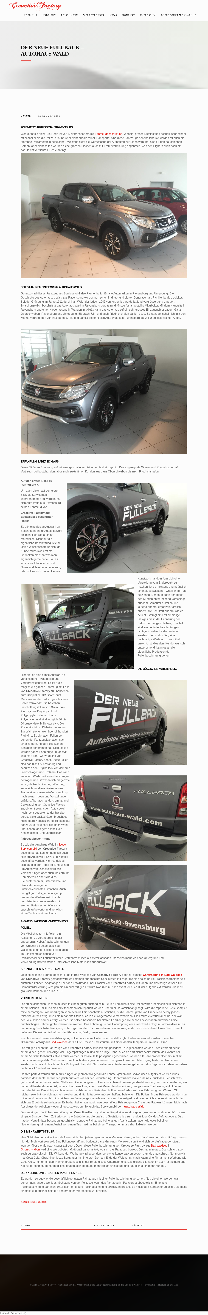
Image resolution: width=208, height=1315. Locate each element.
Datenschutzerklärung (178, 15)
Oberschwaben (30, 1149)
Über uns (30, 15)
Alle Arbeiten (104, 1225)
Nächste (138, 1225)
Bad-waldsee (159, 1145)
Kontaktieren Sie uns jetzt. (34, 1202)
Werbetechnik (93, 15)
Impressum (148, 15)
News (113, 15)
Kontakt (128, 15)
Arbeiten (49, 15)
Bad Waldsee (59, 1042)
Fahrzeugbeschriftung (108, 133)
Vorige (26, 1225)
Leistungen (69, 15)
